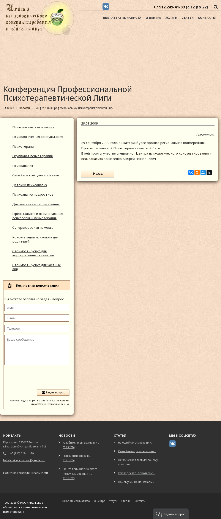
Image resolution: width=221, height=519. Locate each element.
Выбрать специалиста (122, 18)
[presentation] (36, 376)
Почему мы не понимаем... (136, 482)
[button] (171, 513)
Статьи (188, 18)
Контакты (207, 18)
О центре (153, 18)
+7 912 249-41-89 (169, 7)
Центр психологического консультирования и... (80, 473)
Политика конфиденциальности (25, 473)
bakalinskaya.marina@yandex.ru (24, 460)
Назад (95, 173)
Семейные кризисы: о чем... (137, 451)
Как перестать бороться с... (136, 473)
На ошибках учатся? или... (135, 442)
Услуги (171, 18)
